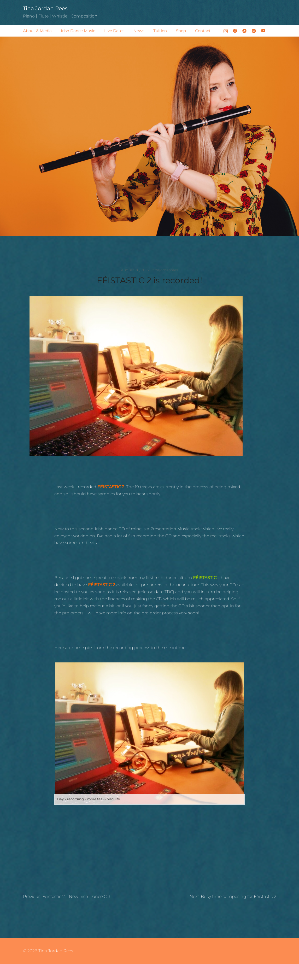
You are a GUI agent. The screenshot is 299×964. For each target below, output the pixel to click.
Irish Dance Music (78, 30)
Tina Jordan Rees (45, 8)
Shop (181, 30)
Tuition (160, 30)
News (138, 30)
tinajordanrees (165, 270)
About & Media (37, 30)
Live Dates (114, 30)
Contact (202, 30)
